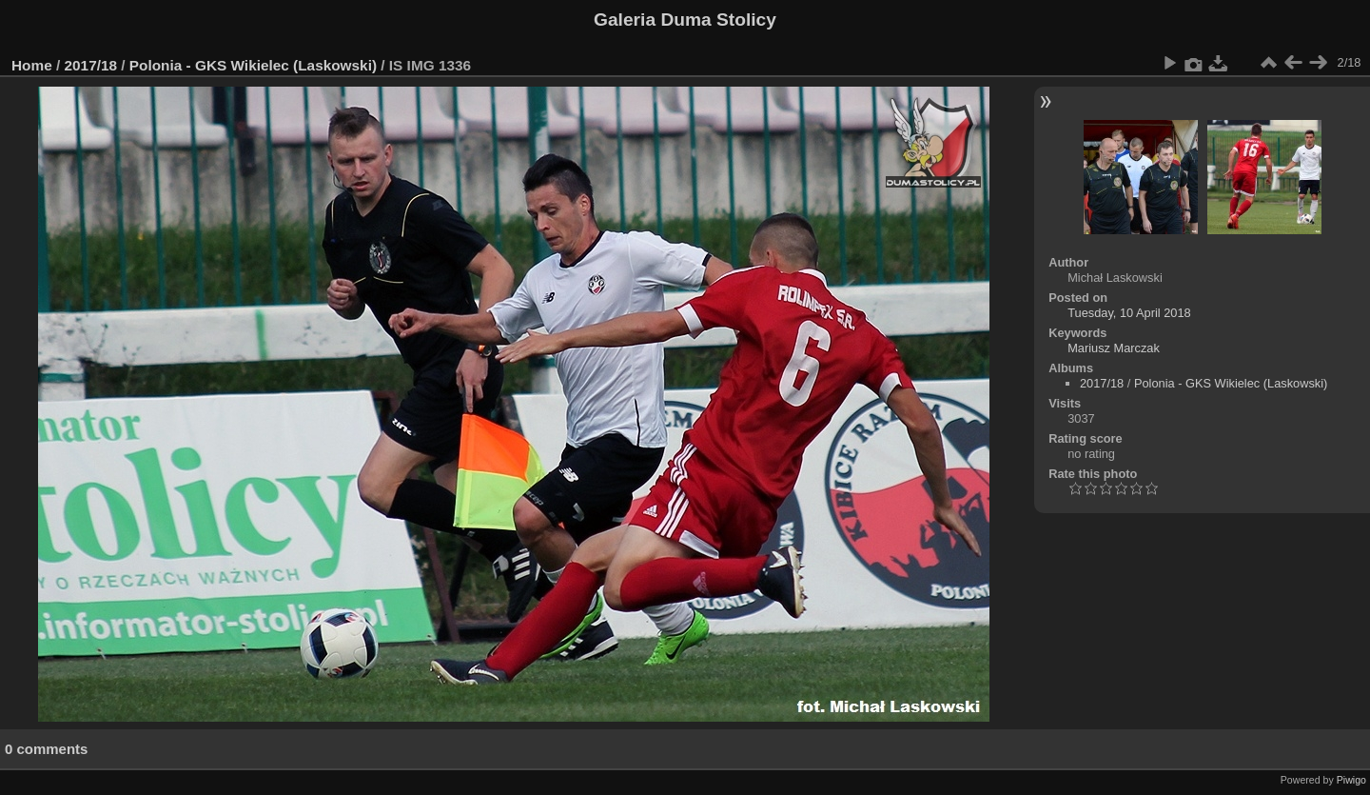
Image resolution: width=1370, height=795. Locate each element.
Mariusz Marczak (1113, 348)
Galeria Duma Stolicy (685, 20)
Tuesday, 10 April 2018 (1128, 313)
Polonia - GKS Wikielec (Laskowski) (253, 65)
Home (31, 65)
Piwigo (1351, 779)
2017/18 (91, 65)
